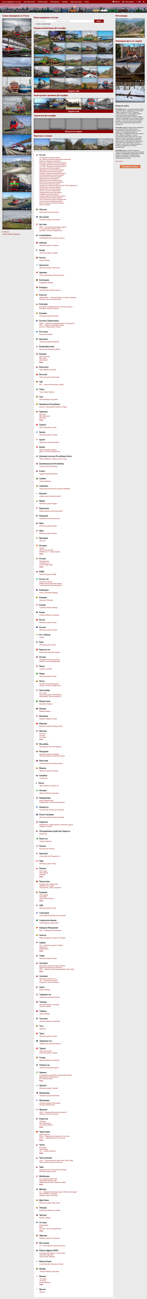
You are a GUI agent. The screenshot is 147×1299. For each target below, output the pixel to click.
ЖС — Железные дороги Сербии (51, 945)
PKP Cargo (43, 871)
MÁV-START (43, 360)
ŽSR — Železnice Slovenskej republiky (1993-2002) (56, 969)
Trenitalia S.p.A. (44, 563)
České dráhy (43, 1149)
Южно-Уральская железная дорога (51, 203)
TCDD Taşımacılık (45, 1051)
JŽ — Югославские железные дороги (52, 1246)
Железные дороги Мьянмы (48, 771)
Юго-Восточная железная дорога (50, 201)
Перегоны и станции (43, 135)
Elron (41, 1227)
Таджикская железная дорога (49, 997)
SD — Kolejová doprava (47, 1151)
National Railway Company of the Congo (53, 459)
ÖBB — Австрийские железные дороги (52, 227)
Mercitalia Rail (44, 561)
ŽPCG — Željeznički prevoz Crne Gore (52, 1138)
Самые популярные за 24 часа (15, 15)
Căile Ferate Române (46, 898)
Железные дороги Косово (48, 630)
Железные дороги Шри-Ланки (49, 1203)
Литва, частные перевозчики (50, 685)
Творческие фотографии (45, 115)
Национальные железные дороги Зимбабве (54, 489)
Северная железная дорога (49, 194)
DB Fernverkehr (44, 416)
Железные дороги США (47, 908)
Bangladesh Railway (46, 283)
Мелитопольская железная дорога (51, 182)
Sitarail (41, 637)
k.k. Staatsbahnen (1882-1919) (49, 229)
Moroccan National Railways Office (51, 726)
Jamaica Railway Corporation (49, 1271)
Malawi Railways (45, 711)
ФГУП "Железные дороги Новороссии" (52, 199)
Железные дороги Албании (48, 245)
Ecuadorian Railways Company (49, 1210)
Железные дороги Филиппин (49, 1095)
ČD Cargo (42, 1147)
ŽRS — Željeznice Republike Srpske (51, 325)
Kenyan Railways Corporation (49, 615)
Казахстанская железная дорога (50, 583)
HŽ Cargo (42, 1121)
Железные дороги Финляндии (49, 1103)
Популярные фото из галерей (129, 40)
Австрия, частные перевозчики (50, 230)
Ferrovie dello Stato (46, 565)
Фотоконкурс (122, 15)
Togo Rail (42, 1029)
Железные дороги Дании (48, 450)
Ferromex (42, 734)
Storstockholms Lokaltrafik (48, 1194)
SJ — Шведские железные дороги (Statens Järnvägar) (58, 1192)
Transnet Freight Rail (46, 1255)
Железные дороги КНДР (47, 574)
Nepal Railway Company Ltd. (49, 786)
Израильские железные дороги (50, 496)
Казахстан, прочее (45, 582)
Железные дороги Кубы (47, 645)
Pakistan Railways (45, 841)
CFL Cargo (43, 693)
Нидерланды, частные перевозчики (52, 802)
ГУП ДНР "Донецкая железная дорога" (52, 164)
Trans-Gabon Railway (46, 392)
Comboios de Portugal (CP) (48, 884)
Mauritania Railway (45, 704)
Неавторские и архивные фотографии (51, 95)
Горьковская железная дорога (49, 168)
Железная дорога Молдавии (49, 754)
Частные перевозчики (47, 1105)
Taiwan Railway (44, 1014)
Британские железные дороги (49, 349)
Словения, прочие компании (49, 982)
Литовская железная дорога (49, 684)
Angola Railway (44, 260)
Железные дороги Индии (48, 503)
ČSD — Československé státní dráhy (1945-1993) (56, 1160)
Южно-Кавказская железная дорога (51, 275)
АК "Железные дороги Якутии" (50, 157)
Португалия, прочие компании (50, 887)
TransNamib (43, 778)
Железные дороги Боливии (48, 316)
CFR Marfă (43, 897)
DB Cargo (42, 414)
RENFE (41, 548)
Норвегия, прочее (45, 826)
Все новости (119, 161)
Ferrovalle (42, 737)
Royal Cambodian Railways (48, 593)
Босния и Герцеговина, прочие (50, 327)
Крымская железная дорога (49, 178)
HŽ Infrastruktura (45, 1123)
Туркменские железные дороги (50, 1043)
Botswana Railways (46, 334)
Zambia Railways (45, 481)
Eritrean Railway (44, 1218)
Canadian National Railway (48, 607)
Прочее (42, 1292)
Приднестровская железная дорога (52, 756)
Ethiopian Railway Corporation (49, 1238)
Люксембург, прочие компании (50, 696)
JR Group (42, 1281)
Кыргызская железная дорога (49, 652)
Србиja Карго (44, 949)
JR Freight (42, 1279)
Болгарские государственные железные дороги (55, 307)
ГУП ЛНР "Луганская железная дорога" (53, 166)
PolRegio (42, 874)
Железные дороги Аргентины (49, 268)
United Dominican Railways (48, 466)
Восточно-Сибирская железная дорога (52, 163)
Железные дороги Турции (48, 1053)
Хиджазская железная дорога (49, 518)
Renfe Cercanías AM (46, 550)
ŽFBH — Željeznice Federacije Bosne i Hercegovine (56, 323)
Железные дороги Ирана (48, 533)
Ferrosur (42, 735)
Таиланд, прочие (45, 1006)
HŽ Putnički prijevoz (46, 1125)
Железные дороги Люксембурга (50, 695)
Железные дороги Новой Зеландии (51, 817)
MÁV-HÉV (42, 358)
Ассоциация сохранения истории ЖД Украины (55, 1075)
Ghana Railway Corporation (48, 399)
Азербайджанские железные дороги (52, 238)
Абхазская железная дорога (49, 212)
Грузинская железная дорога (49, 442)
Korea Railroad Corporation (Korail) (51, 1264)
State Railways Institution (47, 370)
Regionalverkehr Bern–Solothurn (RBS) (52, 1182)
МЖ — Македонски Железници (50, 930)
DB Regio (42, 418)
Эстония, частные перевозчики (50, 1229)
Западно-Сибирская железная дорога (52, 173)
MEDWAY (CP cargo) (46, 886)
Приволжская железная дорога (50, 189)
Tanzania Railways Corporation (49, 1021)
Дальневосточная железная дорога (51, 170)
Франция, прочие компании (49, 1114)
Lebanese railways (45, 669)
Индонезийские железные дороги (51, 511)
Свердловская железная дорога (50, 192)
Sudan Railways (44, 990)
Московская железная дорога (49, 184)
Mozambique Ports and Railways (50, 747)
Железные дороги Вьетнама (49, 377)
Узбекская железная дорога (49, 1068)
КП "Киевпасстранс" (46, 1078)
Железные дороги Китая (47, 622)
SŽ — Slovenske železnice (48, 980)
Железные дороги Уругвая (48, 1088)
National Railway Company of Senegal (52, 938)
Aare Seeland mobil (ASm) (48, 1179)
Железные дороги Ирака (48, 526)
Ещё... (41, 362)
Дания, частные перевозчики (49, 451)
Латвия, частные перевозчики (49, 661)
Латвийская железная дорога (49, 660)
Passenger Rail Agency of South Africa (52, 1253)
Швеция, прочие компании (48, 1195)
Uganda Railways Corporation (49, 1060)
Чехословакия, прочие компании (50, 1162)
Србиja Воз (43, 947)
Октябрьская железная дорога (50, 187)
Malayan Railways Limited (48, 719)
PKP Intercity (43, 873)
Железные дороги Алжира (48, 253)
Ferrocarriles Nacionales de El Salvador (52, 915)
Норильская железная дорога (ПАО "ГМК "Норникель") (58, 185)
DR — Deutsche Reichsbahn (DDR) (51, 384)
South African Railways (47, 1256)
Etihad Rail (43, 834)
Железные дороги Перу (47, 863)
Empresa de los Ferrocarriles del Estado (52, 1170)
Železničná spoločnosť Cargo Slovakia (52, 966)
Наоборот (5, 232)
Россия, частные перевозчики (49, 191)
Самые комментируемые (11, 234)
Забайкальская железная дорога (50, 171)
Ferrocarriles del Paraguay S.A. (49, 856)
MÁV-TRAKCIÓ (44, 356)
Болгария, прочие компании (49, 308)
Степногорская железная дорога (50, 585)
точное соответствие (43, 24)
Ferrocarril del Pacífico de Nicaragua (51, 810)
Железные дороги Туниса (48, 1036)
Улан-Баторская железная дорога (51, 763)
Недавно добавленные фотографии (50, 28)
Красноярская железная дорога (50, 177)
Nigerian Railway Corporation (49, 793)
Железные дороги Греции (48, 435)
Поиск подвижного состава (46, 17)
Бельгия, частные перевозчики (50, 299)
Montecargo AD (44, 1134)
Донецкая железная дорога (48, 1077)
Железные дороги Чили (47, 1171)
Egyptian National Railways (48, 474)
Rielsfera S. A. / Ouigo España (49, 552)
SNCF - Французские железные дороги (53, 1112)
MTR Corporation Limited (47, 427)
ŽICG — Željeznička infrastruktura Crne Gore (54, 1136)
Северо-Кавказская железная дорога (52, 196)
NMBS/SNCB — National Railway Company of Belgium (58, 297)
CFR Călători (43, 895)
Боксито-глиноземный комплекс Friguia (53, 407)
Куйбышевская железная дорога (50, 180)
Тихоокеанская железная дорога (50, 198)
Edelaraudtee (43, 1225)
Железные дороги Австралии (49, 219)
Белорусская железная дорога (50, 290)
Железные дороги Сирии (48, 958)
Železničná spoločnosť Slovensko (50, 967)
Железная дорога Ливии (47, 676)
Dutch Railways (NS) (46, 800)
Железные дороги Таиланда (49, 1004)
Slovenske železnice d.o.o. (48, 979)
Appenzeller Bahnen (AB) (47, 1181)
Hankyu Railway (44, 1282)
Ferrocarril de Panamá (46, 849)
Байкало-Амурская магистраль (50, 161)
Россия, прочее (44, 205)
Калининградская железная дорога (51, 175)
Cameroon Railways (46, 600)
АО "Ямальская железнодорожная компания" (55, 159)
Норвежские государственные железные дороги (56, 825)
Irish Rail (42, 541)
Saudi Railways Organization (49, 923)
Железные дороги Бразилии (49, 342)
